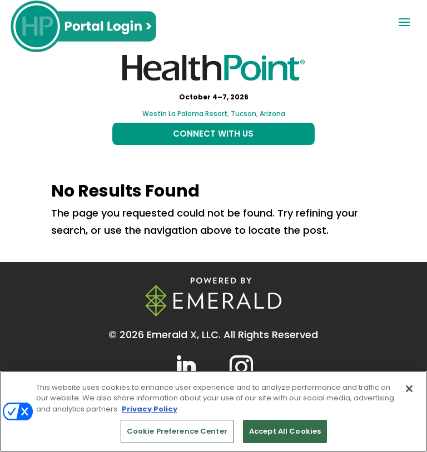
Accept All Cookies (285, 431)
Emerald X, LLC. (184, 334)
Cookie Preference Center (177, 431)
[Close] (409, 388)
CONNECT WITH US (213, 133)
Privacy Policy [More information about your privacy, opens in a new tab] (149, 409)
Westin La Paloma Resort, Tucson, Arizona (213, 113)
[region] (213, 411)
